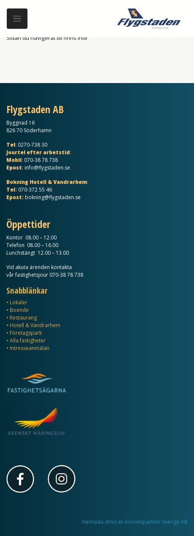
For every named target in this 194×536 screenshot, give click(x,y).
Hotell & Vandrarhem (35, 325)
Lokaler (18, 302)
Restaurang (23, 317)
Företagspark (26, 332)
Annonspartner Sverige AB (156, 521)
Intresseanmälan (29, 348)
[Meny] (17, 18)
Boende (19, 310)
